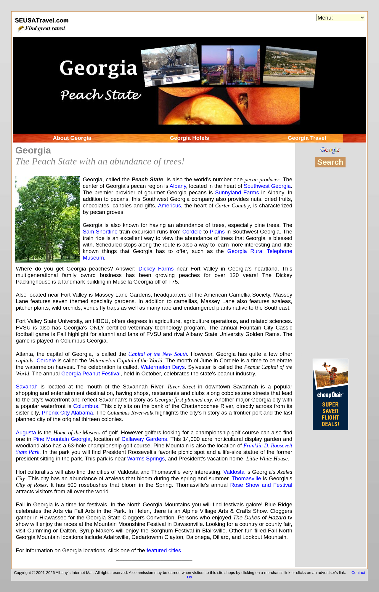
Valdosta (234, 472)
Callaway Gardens (144, 439)
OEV (302, 354)
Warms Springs (146, 458)
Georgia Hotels (189, 138)
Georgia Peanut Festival (91, 373)
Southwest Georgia (267, 186)
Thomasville (246, 478)
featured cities (164, 550)
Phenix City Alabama (67, 412)
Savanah (27, 386)
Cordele (192, 231)
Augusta (26, 432)
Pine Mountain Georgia (62, 439)
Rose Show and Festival (261, 485)
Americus (169, 205)
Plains (217, 231)
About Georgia (72, 138)
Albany (177, 186)
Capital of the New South (158, 354)
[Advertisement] (330, 262)
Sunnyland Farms (237, 192)
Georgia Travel (307, 138)
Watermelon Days (162, 367)
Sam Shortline (100, 231)
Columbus (85, 406)
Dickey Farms (156, 268)
